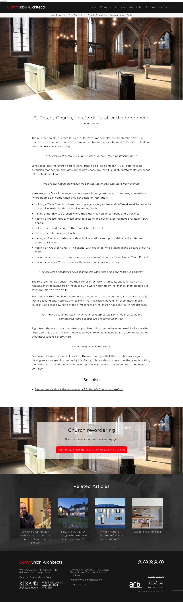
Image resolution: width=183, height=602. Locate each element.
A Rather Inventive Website (150, 591)
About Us (135, 7)
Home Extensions (58, 15)
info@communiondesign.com (86, 580)
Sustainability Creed (41, 577)
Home (92, 7)
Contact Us (166, 7)
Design (130, 15)
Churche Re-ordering (97, 15)
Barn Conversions (77, 15)
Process (120, 7)
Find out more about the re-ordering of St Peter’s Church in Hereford (79, 389)
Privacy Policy (156, 576)
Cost (122, 15)
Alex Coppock (92, 123)
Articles (150, 7)
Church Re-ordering (91, 449)
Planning (114, 15)
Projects (105, 7)
